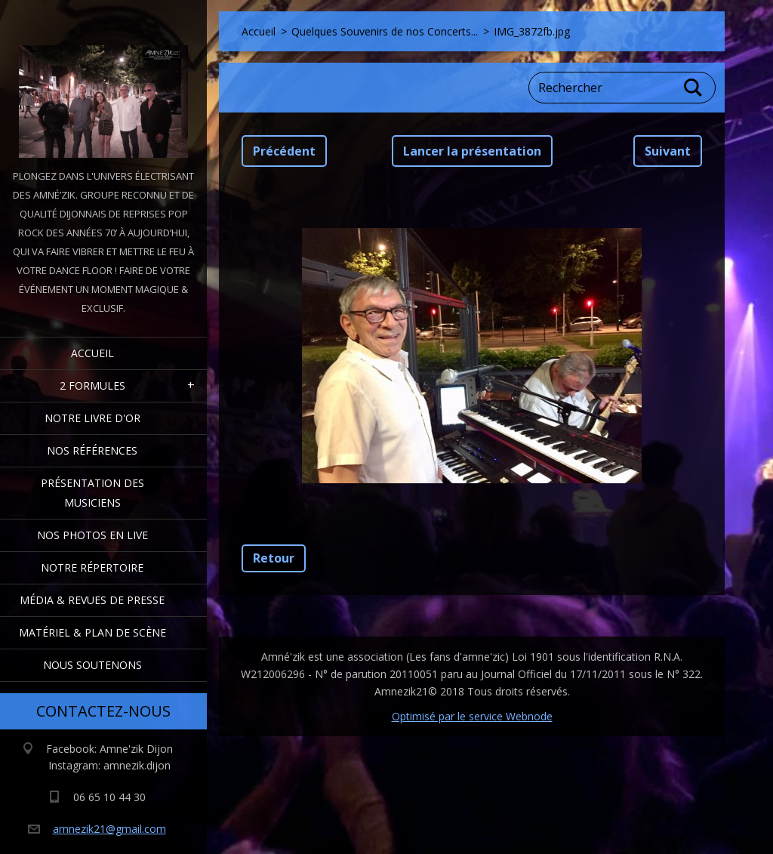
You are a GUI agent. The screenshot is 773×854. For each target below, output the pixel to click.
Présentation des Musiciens (92, 493)
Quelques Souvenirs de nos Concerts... (384, 31)
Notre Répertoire (92, 567)
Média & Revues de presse (92, 600)
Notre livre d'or (92, 418)
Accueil (92, 353)
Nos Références (92, 450)
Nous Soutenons (92, 665)
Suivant (668, 151)
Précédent (284, 151)
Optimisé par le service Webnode (472, 716)
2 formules (92, 385)
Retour (273, 558)
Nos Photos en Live (92, 535)
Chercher (694, 87)
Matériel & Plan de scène (92, 632)
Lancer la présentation (472, 151)
